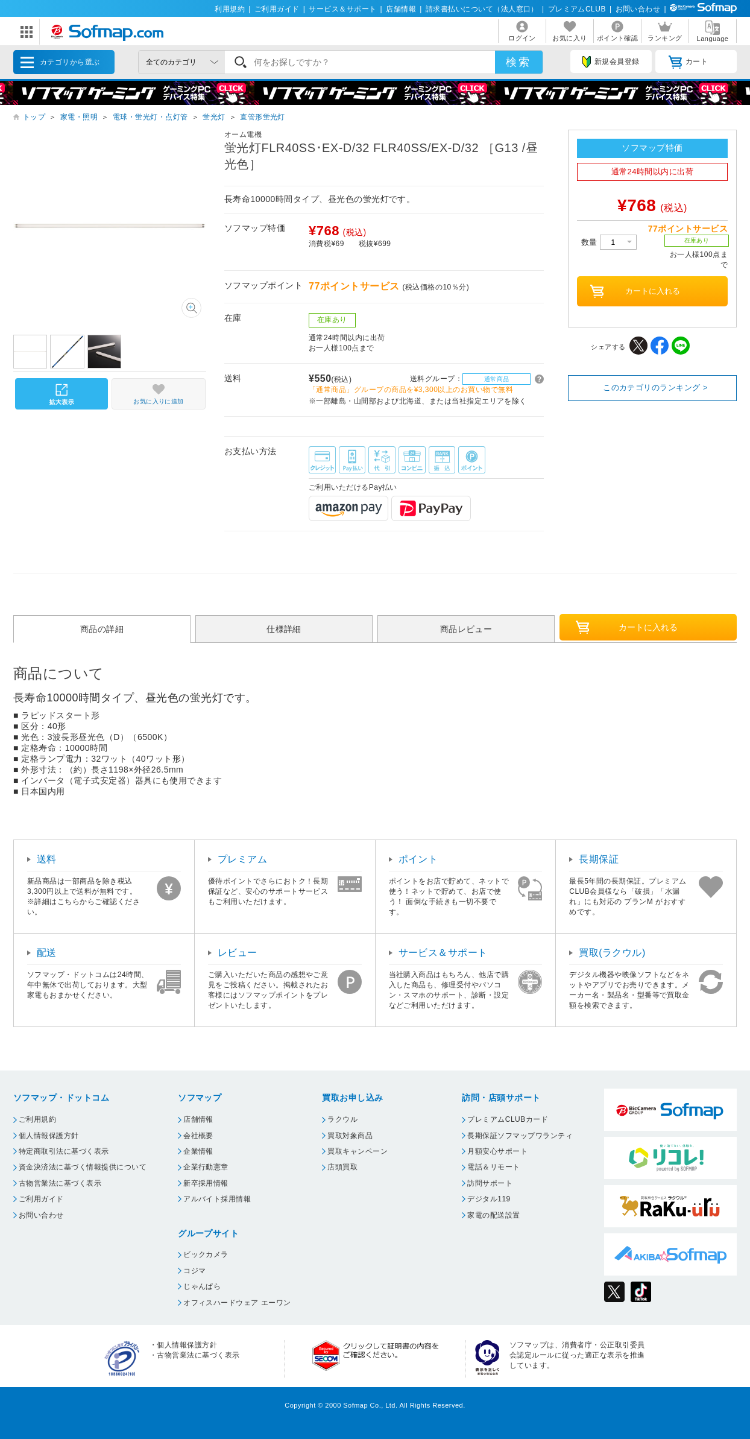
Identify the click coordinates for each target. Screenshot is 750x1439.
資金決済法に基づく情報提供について (83, 1167)
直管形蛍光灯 (262, 117)
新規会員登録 (610, 62)
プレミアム (242, 859)
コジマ (194, 1271)
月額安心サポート (497, 1151)
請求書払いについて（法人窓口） (482, 9)
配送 (47, 952)
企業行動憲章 (205, 1167)
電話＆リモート (493, 1167)
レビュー (237, 952)
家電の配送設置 (493, 1215)
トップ (34, 117)
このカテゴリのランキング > (655, 387)
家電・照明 (79, 117)
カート (688, 62)
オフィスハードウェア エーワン (237, 1302)
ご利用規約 (37, 1119)
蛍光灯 (214, 117)
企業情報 (198, 1151)
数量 (609, 242)
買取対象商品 (350, 1135)
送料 (47, 859)
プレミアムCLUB (577, 9)
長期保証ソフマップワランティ (520, 1135)
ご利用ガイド (277, 9)
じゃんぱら (202, 1286)
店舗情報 (401, 9)
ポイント (418, 859)
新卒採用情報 (205, 1183)
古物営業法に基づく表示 (60, 1183)
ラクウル (342, 1119)
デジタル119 (488, 1199)
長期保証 (599, 859)
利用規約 (230, 9)
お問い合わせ (638, 9)
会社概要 (198, 1135)
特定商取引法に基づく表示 (64, 1151)
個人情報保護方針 (49, 1135)
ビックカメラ (205, 1254)
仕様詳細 (283, 629)
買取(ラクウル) (612, 952)
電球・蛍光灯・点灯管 (150, 117)
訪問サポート (489, 1183)
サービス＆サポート (342, 9)
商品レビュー (466, 629)
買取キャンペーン (357, 1151)
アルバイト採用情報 (217, 1199)
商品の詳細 (102, 629)
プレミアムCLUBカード (507, 1119)
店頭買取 (342, 1167)
